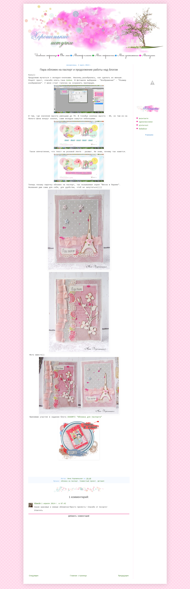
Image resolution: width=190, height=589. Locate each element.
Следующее (33, 576)
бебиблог (143, 129)
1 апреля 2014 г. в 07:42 (53, 504)
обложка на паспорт (69, 481)
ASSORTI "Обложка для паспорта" (85, 417)
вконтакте (143, 119)
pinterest (143, 125)
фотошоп (101, 481)
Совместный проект (88, 481)
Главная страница (78, 576)
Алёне (69, 80)
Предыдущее (123, 576)
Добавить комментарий (78, 516)
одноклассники (145, 122)
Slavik (37, 504)
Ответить (38, 510)
